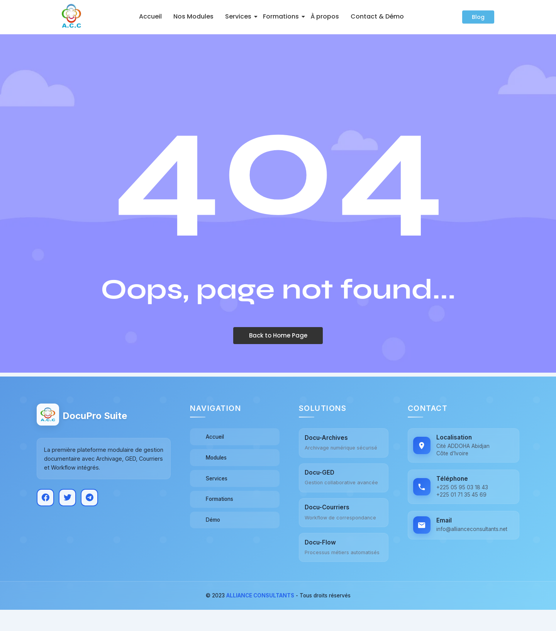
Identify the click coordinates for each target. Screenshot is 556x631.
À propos (324, 16)
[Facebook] (45, 496)
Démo (213, 520)
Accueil (150, 16)
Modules (217, 457)
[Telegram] (89, 496)
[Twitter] (67, 496)
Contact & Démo (377, 16)
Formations (282, 16)
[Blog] (478, 17)
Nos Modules (193, 16)
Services (239, 16)
